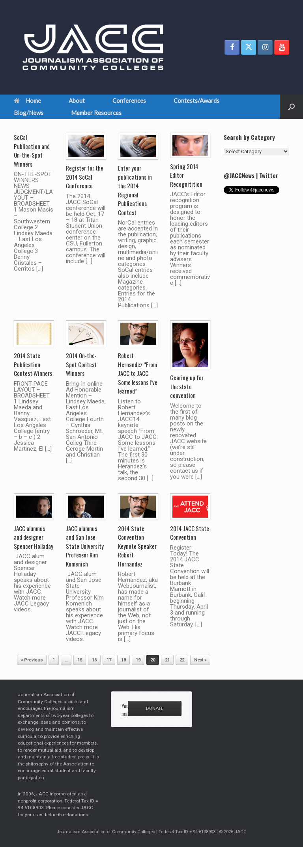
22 (182, 660)
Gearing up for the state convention (187, 386)
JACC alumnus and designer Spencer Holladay (33, 537)
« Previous (32, 660)
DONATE (154, 708)
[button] (291, 107)
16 (94, 660)
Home (27, 100)
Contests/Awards (196, 100)
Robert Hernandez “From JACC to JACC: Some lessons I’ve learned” (137, 373)
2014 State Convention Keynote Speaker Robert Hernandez (137, 546)
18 (123, 660)
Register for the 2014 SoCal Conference (84, 176)
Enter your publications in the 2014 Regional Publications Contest (135, 190)
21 (167, 660)
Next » (200, 660)
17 (109, 660)
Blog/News (28, 112)
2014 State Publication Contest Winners (33, 364)
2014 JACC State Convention (189, 533)
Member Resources (96, 112)
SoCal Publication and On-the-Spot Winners (32, 150)
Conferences (129, 100)
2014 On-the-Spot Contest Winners (81, 364)
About (77, 100)
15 (79, 660)
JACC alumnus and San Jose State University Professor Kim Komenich (85, 546)
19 (138, 660)
